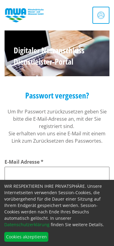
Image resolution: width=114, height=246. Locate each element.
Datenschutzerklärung (27, 224)
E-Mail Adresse (24, 162)
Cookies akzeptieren (26, 237)
